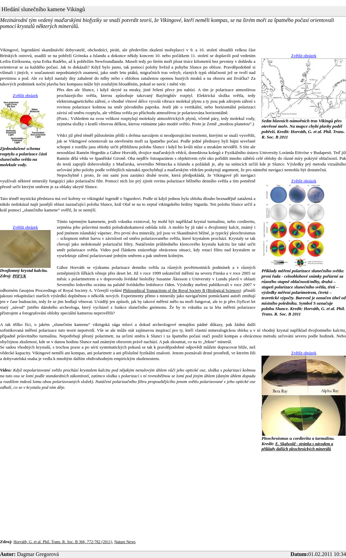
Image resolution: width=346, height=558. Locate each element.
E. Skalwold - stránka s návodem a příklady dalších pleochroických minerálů (297, 446)
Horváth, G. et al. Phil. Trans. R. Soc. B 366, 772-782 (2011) (63, 541)
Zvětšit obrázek (303, 55)
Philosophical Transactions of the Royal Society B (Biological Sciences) (182, 290)
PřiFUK (19, 276)
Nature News (124, 541)
